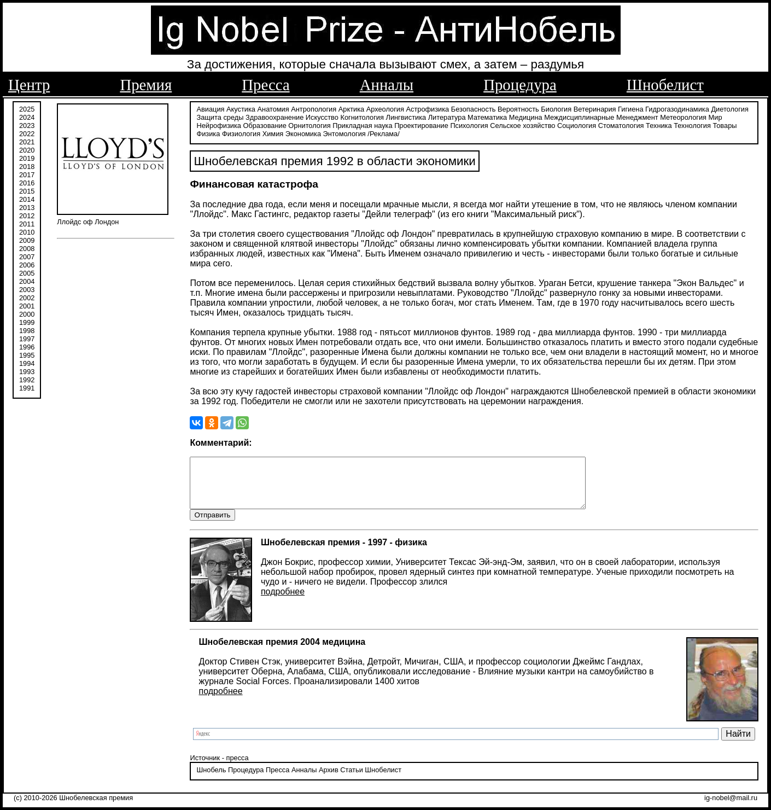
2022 (26, 133)
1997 (26, 338)
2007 (26, 256)
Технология (692, 124)
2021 (26, 141)
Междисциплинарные (579, 116)
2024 (26, 116)
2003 (26, 288)
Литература (447, 116)
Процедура (520, 85)
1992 (26, 379)
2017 (26, 174)
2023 (26, 124)
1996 (26, 346)
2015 (26, 190)
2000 (26, 313)
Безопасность (473, 108)
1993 (26, 370)
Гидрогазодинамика (677, 108)
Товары (724, 124)
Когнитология (361, 116)
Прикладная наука (362, 124)
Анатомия (273, 108)
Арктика (351, 108)
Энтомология (344, 133)
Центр (29, 85)
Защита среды (219, 116)
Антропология (313, 108)
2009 (26, 239)
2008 (26, 247)
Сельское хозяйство (522, 124)
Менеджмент (637, 116)
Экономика (303, 133)
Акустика (240, 108)
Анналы (386, 85)
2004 (26, 280)
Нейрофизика (218, 124)
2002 (26, 297)
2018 (26, 165)
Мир (715, 116)
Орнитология (309, 124)
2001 (26, 305)
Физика (208, 133)
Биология (556, 108)
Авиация (210, 108)
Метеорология (683, 116)
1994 (26, 362)
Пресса (265, 85)
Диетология (730, 108)
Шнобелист (665, 85)
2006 (26, 264)
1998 (26, 329)
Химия (273, 133)
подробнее (283, 600)
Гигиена (630, 108)
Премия (146, 85)
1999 (26, 321)
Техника (659, 124)
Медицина (525, 116)
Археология (385, 108)
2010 (26, 231)
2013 (26, 206)
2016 (26, 182)
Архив (328, 780)
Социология (576, 124)
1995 (26, 354)
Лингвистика (406, 116)
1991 (26, 387)
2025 (26, 108)
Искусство (322, 116)
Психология (469, 124)
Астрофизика (427, 108)
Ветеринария (595, 108)
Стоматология (621, 124)
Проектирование (421, 124)
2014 (26, 198)
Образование (264, 124)
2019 (26, 157)
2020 (26, 149)
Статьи (351, 780)
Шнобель (211, 780)
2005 (26, 272)
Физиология (241, 133)
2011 (26, 223)
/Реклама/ (383, 133)
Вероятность (518, 108)
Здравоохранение (274, 116)
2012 (26, 215)
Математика (487, 116)
